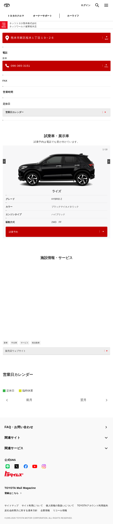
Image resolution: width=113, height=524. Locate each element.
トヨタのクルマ (16, 15)
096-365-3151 (56, 65)
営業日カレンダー (55, 112)
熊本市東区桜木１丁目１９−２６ (56, 38)
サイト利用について (32, 505)
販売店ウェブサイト (57, 351)
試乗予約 (56, 231)
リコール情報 (60, 510)
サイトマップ (12, 505)
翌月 (83, 399)
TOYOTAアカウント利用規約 (92, 505)
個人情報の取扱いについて (60, 505)
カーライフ (73, 15)
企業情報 (45, 510)
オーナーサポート (42, 15)
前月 (29, 399)
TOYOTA (7, 5)
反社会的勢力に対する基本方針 (21, 510)
